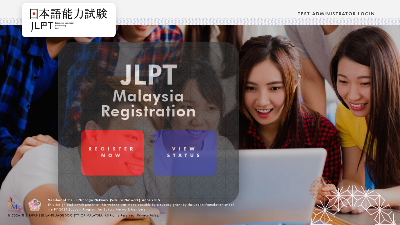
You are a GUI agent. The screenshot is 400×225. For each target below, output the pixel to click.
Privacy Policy (147, 216)
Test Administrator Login (336, 14)
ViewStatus (162, 164)
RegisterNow (89, 164)
